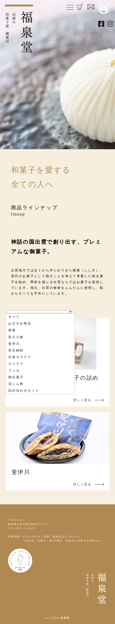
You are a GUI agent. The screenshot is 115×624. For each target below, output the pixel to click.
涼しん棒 (16, 384)
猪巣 (12, 330)
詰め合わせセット (23, 390)
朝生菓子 (16, 377)
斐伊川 (14, 343)
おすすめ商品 (20, 323)
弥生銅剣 (16, 350)
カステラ (16, 363)
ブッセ (14, 370)
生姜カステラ (20, 357)
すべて (14, 317)
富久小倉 (16, 337)
